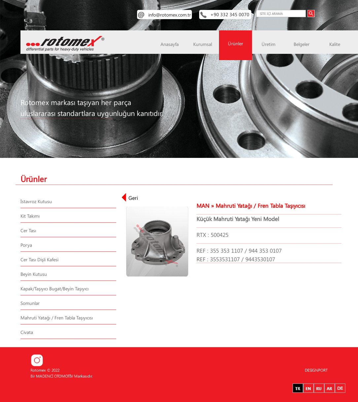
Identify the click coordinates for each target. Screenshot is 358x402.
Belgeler (301, 44)
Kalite (334, 44)
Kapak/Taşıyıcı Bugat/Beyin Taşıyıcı (54, 288)
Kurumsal (202, 44)
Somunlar (30, 303)
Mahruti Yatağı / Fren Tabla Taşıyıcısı (56, 317)
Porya (26, 245)
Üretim (268, 44)
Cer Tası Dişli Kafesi (39, 259)
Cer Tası (28, 230)
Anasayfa (170, 44)
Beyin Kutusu (33, 274)
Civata (26, 332)
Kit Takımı (30, 216)
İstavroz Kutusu (36, 201)
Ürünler (235, 43)
